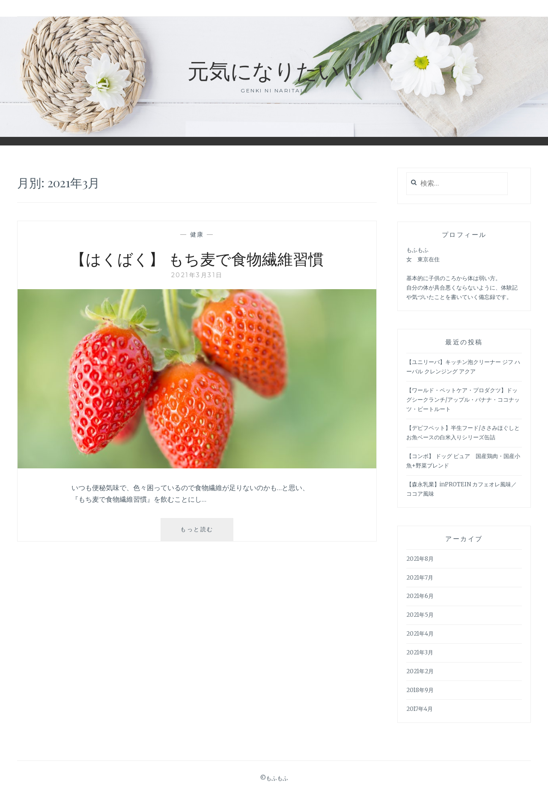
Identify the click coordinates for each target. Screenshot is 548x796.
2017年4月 (419, 709)
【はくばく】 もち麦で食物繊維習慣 (197, 258)
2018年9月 (420, 690)
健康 (197, 234)
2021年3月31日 (197, 275)
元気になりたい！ (274, 70)
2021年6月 (420, 596)
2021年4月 (420, 633)
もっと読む (200, 532)
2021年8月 (420, 558)
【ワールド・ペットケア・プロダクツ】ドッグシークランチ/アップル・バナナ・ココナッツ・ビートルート (463, 400)
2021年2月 (420, 671)
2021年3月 (419, 652)
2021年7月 (419, 577)
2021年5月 (420, 614)
